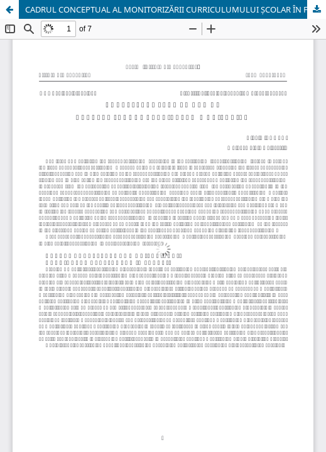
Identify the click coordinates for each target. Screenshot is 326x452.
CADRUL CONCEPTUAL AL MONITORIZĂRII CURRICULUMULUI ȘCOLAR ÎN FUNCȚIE (175, 9)
